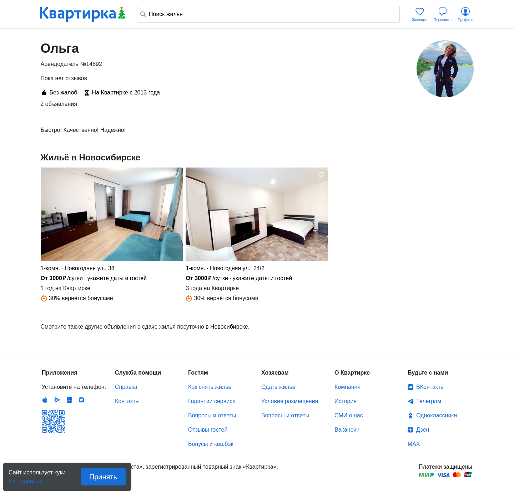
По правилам (26, 479)
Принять (103, 477)
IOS (45, 400)
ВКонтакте (430, 387)
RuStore (81, 400)
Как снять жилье (209, 387)
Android (57, 400)
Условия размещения (289, 401)
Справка (126, 387)
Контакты (127, 401)
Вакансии (347, 430)
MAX (414, 444)
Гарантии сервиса (212, 401)
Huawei (69, 400)
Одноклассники (436, 415)
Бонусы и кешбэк (210, 444)
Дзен (422, 430)
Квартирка (83, 14)
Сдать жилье (278, 387)
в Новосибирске (227, 327)
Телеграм (428, 401)
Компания (347, 387)
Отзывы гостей (207, 430)
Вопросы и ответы (212, 415)
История (345, 401)
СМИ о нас (348, 415)
